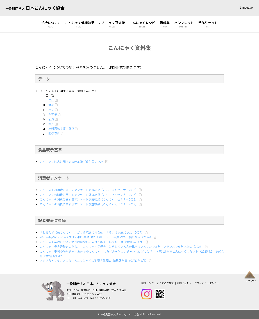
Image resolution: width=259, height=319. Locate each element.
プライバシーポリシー (206, 283)
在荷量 (52, 114)
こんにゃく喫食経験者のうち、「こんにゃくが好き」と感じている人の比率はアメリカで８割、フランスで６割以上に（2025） (122, 246)
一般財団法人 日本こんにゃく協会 (91, 283)
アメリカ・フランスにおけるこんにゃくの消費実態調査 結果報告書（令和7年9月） (94, 260)
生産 (51, 100)
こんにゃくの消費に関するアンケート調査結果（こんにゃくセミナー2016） (89, 190)
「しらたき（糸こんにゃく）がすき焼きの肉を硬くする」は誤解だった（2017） (92, 232)
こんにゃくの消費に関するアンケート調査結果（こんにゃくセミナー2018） (89, 199)
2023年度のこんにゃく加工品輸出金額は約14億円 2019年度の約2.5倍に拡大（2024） (96, 237)
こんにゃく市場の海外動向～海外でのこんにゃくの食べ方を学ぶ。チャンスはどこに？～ (98, 251)
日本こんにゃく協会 (35, 8)
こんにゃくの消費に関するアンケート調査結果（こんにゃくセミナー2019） (89, 204)
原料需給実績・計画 (61, 128)
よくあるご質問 (165, 283)
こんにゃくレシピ (142, 24)
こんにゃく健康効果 (79, 24)
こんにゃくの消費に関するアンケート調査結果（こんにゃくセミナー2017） (89, 194)
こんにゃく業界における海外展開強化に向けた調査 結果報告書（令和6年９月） (92, 242)
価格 (51, 105)
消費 (51, 119)
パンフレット (184, 24)
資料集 (165, 24)
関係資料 (54, 133)
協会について (51, 24)
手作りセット (208, 24)
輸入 (51, 124)
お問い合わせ (184, 283)
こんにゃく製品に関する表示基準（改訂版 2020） (72, 161)
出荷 (51, 109)
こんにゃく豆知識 (112, 24)
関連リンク (147, 283)
